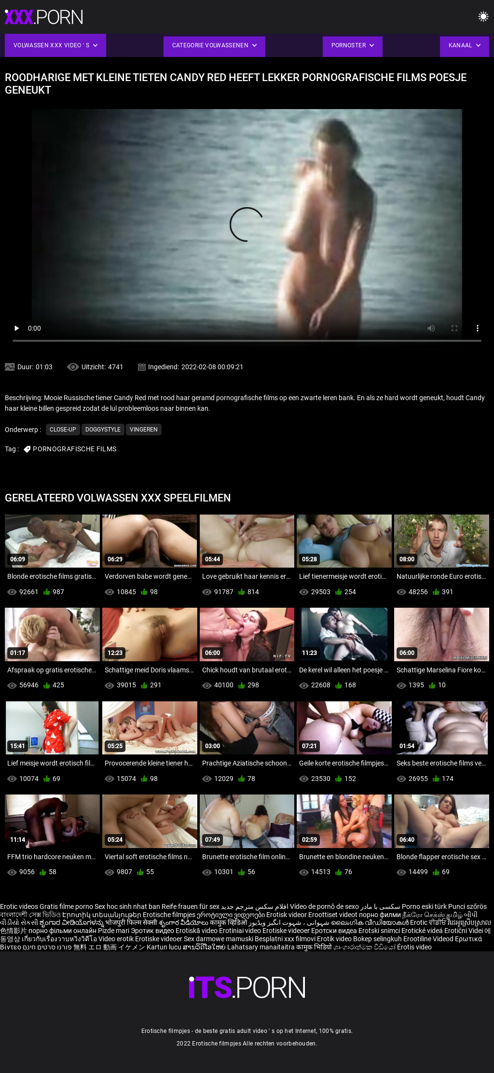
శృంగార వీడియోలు (184, 922)
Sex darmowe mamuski (218, 939)
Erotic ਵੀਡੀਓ (429, 922)
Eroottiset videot (333, 915)
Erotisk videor (287, 915)
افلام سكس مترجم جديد (254, 906)
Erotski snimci (379, 930)
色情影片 (14, 930)
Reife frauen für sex (191, 906)
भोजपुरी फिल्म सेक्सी (131, 922)
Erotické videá (422, 930)
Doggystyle (103, 429)
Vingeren (144, 429)
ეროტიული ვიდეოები (231, 915)
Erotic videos (20, 906)
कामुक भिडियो (314, 947)
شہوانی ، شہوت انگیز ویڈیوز (289, 922)
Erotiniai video (240, 930)
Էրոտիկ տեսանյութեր (102, 915)
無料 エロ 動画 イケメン (109, 947)
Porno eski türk (424, 906)
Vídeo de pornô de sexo (324, 906)
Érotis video (414, 947)
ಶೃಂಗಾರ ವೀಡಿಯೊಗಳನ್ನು (72, 922)
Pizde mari (113, 930)
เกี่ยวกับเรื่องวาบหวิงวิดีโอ (60, 939)
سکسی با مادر (380, 906)
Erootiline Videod (429, 939)
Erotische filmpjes (169, 915)
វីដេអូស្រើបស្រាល (469, 922)
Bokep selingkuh (377, 939)
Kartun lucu (165, 947)
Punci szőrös (467, 906)
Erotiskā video (197, 930)
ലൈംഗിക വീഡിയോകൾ (370, 922)
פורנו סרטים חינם (47, 947)
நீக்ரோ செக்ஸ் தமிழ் (432, 915)
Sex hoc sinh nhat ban (127, 906)
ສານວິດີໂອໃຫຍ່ (205, 947)
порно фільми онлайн (62, 930)
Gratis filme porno (66, 906)
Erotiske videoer (286, 930)
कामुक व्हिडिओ (229, 922)
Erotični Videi (464, 930)
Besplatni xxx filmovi (285, 939)
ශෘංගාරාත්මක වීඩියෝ (365, 947)
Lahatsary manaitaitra (261, 947)
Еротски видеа (334, 930)
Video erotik (116, 939)
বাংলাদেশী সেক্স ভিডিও (30, 915)
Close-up (63, 429)
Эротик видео (153, 930)
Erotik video (335, 939)
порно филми (380, 915)
